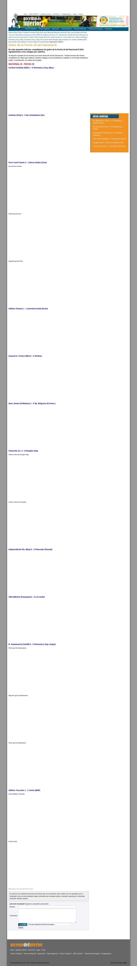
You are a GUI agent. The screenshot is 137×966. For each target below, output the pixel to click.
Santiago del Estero (80, 32)
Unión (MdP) (36, 35)
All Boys (46, 42)
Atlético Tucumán (27, 42)
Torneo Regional (44, 29)
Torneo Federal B (30, 954)
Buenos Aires (12, 32)
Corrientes (32, 32)
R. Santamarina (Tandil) (64, 35)
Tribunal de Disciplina (96, 29)
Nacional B (55, 29)
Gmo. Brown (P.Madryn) (79, 37)
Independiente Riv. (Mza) (47, 37)
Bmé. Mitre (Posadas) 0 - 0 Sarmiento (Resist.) (109, 139)
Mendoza (50, 32)
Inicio (25, 14)
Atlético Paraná (38, 42)
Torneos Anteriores (80, 29)
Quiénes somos (46, 14)
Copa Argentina (66, 29)
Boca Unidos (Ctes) (14, 42)
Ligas (75, 14)
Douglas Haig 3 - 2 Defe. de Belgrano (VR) (108, 143)
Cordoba (25, 32)
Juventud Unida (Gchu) (20, 37)
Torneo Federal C (65, 954)
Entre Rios (39, 32)
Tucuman (11, 35)
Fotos (81, 14)
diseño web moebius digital (119, 963)
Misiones (57, 32)
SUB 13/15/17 (34, 14)
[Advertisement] (47, 6)
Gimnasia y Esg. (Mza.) (16, 39)
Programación (66, 14)
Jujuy (45, 32)
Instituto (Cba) (33, 37)
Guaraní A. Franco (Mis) (63, 37)
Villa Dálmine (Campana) (23, 35)
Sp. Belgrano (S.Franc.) (48, 35)
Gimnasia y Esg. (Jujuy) (32, 39)
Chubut (20, 32)
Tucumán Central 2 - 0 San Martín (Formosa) (109, 146)
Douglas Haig (57, 39)
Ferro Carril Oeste (46, 39)
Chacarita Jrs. (67, 39)
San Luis (71, 32)
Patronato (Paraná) (79, 35)
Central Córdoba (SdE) (79, 39)
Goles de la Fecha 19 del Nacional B (32, 45)
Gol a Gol (31, 950)
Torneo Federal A (31, 29)
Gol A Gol (56, 14)
